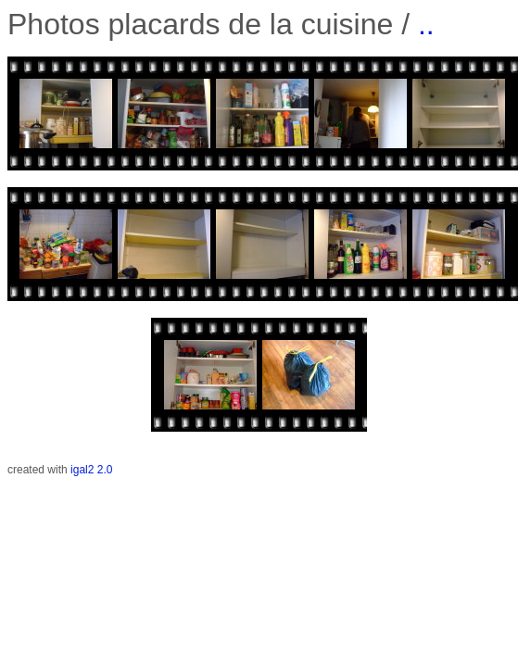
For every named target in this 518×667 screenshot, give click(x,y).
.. (426, 24)
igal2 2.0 (91, 469)
